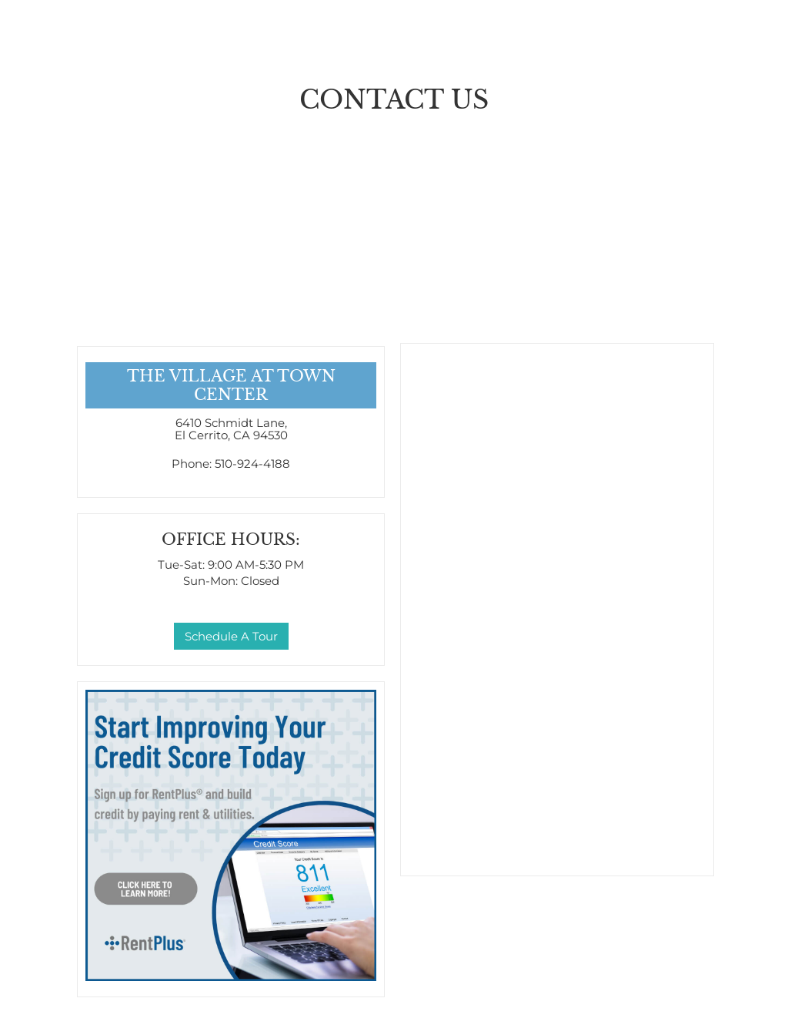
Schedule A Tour (231, 637)
